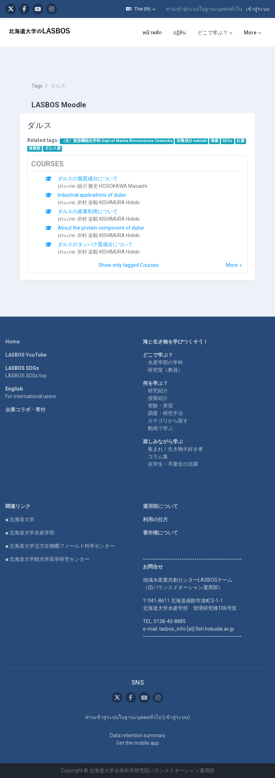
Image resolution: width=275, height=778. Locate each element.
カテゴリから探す (168, 421)
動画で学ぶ (160, 428)
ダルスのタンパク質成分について (95, 244)
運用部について (160, 506)
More (232, 265)
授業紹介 (158, 398)
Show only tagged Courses (128, 265)
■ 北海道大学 (19, 519)
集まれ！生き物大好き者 (175, 449)
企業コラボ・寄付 (25, 409)
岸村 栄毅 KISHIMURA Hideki (108, 202)
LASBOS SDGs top (26, 375)
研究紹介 (158, 390)
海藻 (214, 140)
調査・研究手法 (165, 413)
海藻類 (34, 148)
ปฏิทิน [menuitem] (179, 32)
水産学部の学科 (165, 362)
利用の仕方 (155, 519)
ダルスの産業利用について (88, 211)
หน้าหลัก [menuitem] (152, 32)
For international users (30, 396)
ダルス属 (53, 148)
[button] (141, 9)
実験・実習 (160, 405)
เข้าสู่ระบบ (258, 9)
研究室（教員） (165, 370)
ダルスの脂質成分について (88, 178)
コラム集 (158, 456)
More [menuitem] (250, 32)
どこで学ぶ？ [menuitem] (213, 32)
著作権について (160, 532)
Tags (37, 86)
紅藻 (241, 140)
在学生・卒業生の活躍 (173, 464)
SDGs (227, 140)
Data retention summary (137, 735)
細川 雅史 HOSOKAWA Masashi (112, 186)
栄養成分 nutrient (192, 140)
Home (12, 341)
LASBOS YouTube (26, 355)
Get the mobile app (137, 743)
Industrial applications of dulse (92, 195)
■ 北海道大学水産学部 (29, 532)
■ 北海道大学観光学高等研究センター (47, 559)
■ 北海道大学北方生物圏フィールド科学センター (60, 546)
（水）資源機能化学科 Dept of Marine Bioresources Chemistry (116, 140)
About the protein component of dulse (101, 228)
